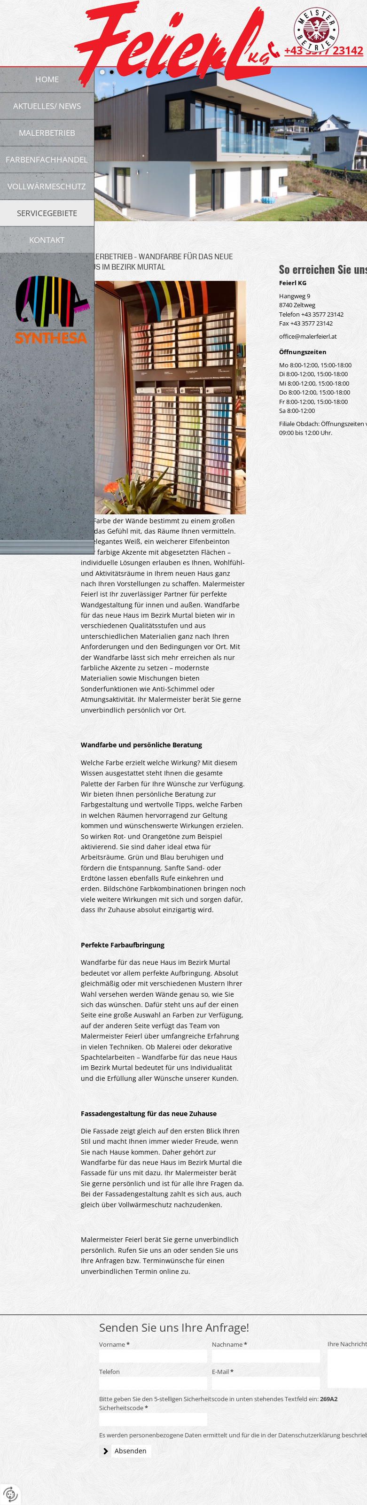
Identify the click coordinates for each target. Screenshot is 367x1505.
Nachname (229, 1344)
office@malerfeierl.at (308, 336)
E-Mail (223, 1371)
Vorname (114, 1344)
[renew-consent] (10, 1494)
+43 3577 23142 (322, 314)
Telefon (109, 1371)
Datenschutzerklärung (309, 1435)
